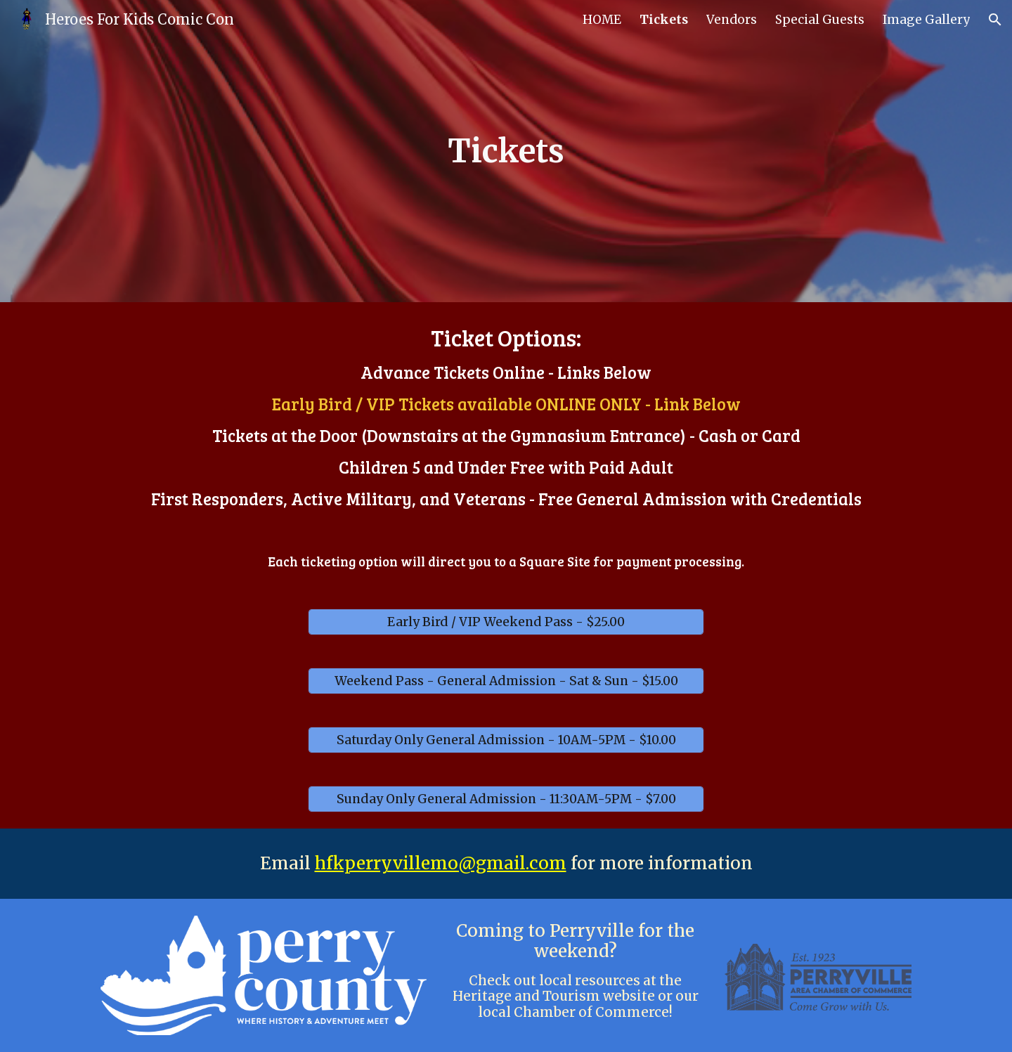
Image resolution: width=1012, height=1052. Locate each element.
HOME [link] (602, 19)
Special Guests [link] (819, 19)
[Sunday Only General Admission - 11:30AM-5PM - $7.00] (506, 799)
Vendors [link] (731, 19)
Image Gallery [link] (926, 19)
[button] (995, 20)
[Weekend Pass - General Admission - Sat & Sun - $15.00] (506, 681)
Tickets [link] (664, 19)
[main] (506, 151)
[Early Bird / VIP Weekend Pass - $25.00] (506, 622)
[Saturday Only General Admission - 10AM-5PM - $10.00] (506, 740)
